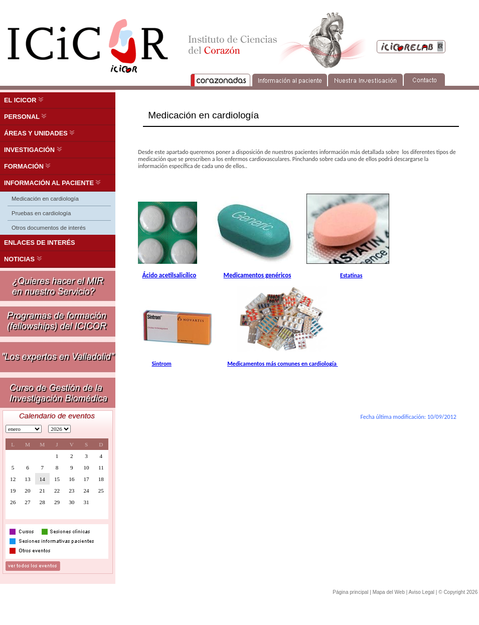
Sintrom (161, 363)
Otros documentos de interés (49, 228)
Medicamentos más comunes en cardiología (282, 363)
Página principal (350, 592)
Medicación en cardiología (45, 199)
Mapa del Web (389, 592)
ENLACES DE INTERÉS (39, 242)
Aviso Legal (422, 592)
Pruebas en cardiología (41, 213)
